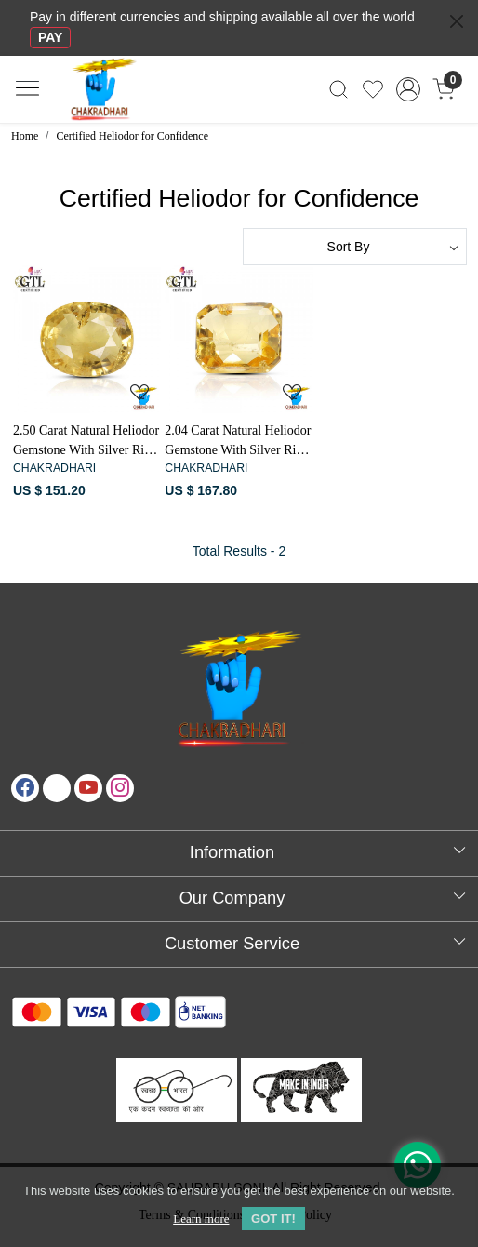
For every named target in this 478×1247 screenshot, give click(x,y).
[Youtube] (88, 788)
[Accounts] (409, 89)
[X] (57, 788)
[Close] (456, 21)
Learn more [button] (201, 1219)
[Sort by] (355, 246)
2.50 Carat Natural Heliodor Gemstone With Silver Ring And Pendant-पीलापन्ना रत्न (86, 441)
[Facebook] (25, 788)
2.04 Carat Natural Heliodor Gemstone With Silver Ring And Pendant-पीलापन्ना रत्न (238, 441)
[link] (339, 89)
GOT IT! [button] (273, 1219)
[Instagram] (120, 788)
